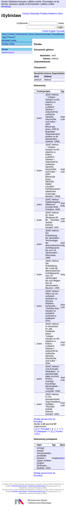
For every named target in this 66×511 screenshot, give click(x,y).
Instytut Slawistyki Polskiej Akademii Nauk (42, 13)
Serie (31, 34)
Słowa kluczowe (43, 34)
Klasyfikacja (58, 34)
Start (4, 34)
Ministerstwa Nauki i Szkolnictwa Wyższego (28, 486)
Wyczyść (11, 52)
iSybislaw (11, 15)
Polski (45, 31)
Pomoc (11, 37)
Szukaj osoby (8, 44)
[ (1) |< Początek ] (42, 429)
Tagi (4, 37)
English (52, 31)
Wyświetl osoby (9, 40)
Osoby (11, 34)
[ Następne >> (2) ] (45, 431)
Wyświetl (5, 52)
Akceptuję (6, 6)
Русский (60, 31)
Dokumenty (21, 34)
